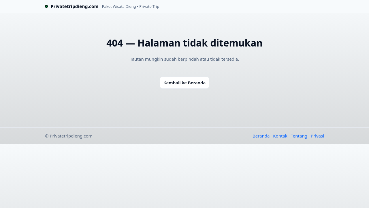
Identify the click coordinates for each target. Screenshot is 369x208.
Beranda (261, 136)
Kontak (280, 136)
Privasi (317, 136)
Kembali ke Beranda (184, 83)
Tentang (299, 136)
